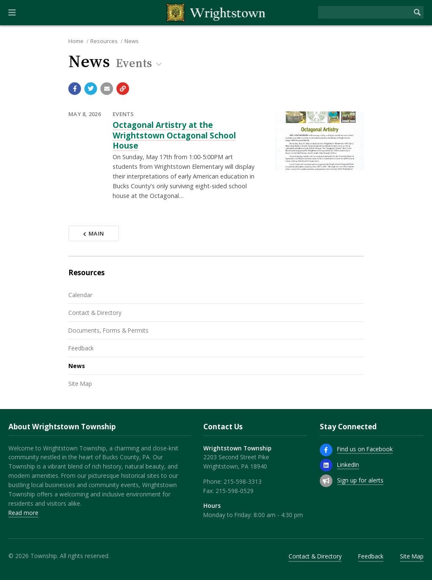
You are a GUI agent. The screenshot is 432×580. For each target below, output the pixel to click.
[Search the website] (364, 12)
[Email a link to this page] (106, 88)
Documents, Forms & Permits (108, 330)
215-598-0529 (235, 491)
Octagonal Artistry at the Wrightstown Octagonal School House (174, 135)
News (131, 41)
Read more (23, 513)
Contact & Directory (95, 313)
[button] (12, 12)
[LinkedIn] (326, 465)
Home (76, 41)
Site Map (80, 383)
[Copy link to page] (122, 88)
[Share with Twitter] (90, 88)
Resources (104, 41)
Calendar (80, 295)
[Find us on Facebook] (326, 450)
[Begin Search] (417, 12)
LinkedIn (348, 465)
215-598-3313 (243, 481)
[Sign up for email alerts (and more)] (326, 480)
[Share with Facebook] (74, 88)
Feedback (81, 348)
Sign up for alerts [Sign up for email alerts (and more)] (360, 480)
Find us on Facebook (365, 449)
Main (93, 233)
